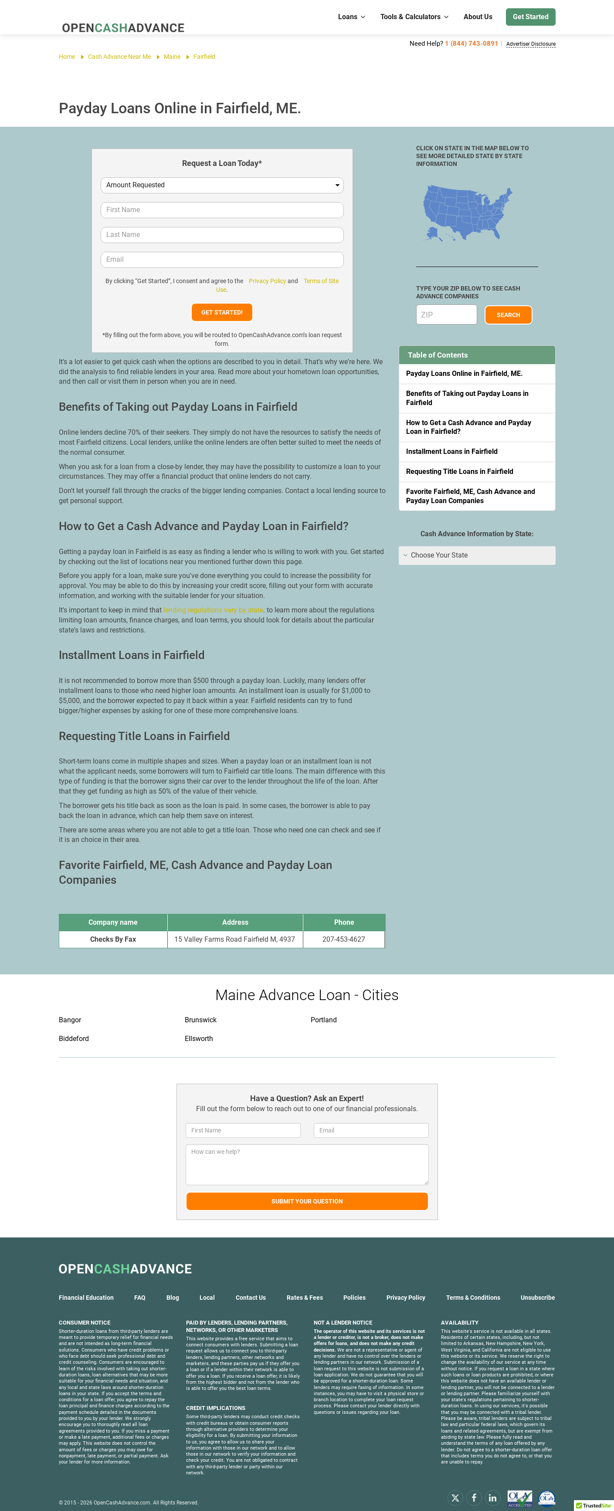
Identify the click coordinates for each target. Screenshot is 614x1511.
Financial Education (86, 1288)
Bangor (70, 1011)
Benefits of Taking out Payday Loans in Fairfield (467, 398)
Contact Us (251, 1288)
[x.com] (455, 1489)
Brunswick (201, 1011)
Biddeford (74, 1030)
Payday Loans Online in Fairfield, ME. (464, 373)
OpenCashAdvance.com (122, 1494)
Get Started (531, 17)
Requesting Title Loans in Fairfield (459, 471)
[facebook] (474, 1489)
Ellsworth (199, 1030)
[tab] (477, 555)
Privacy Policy (261, 280)
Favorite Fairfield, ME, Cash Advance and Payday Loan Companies (470, 496)
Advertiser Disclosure (524, 43)
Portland (324, 1011)
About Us (478, 17)
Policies (354, 1288)
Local (207, 1288)
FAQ (140, 1288)
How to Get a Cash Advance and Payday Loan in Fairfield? (468, 427)
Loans (352, 17)
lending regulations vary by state (213, 601)
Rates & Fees (305, 1288)
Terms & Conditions (473, 1288)
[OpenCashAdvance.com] (120, 17)
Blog (172, 1288)
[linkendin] (493, 1489)
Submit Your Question (307, 1192)
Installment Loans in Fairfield (452, 451)
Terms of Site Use (316, 280)
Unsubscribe (538, 1288)
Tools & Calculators (415, 17)
